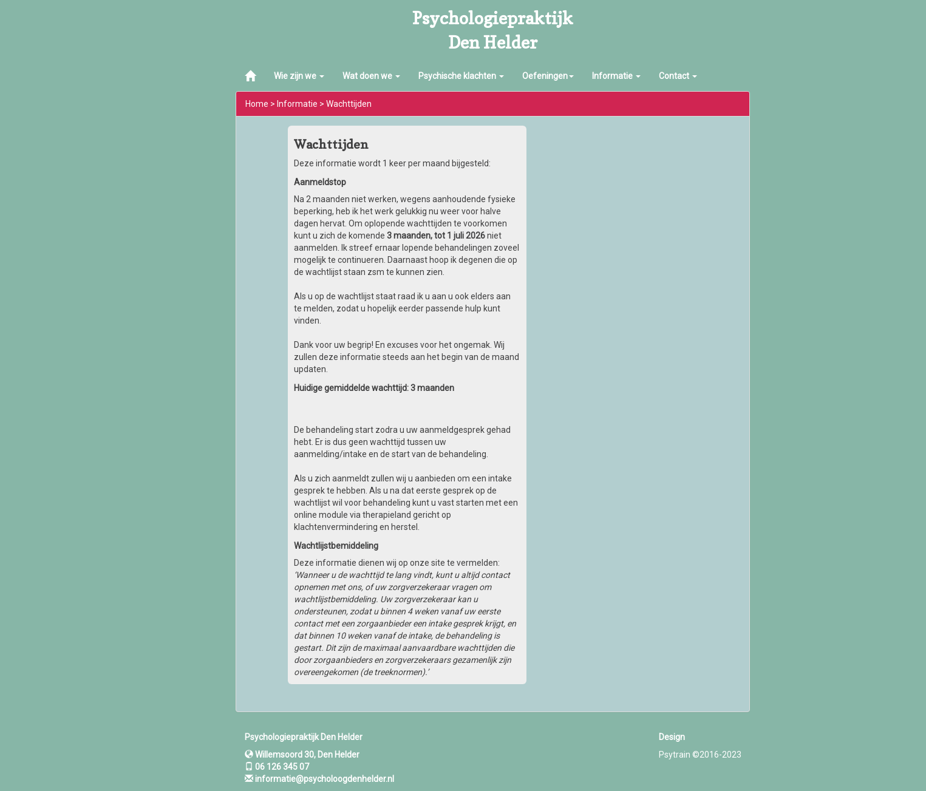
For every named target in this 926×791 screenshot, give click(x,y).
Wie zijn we (299, 76)
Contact (678, 76)
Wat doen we (371, 76)
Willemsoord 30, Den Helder (302, 754)
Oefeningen (548, 76)
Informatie (616, 76)
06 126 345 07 (277, 767)
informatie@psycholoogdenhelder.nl (324, 779)
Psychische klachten (461, 76)
